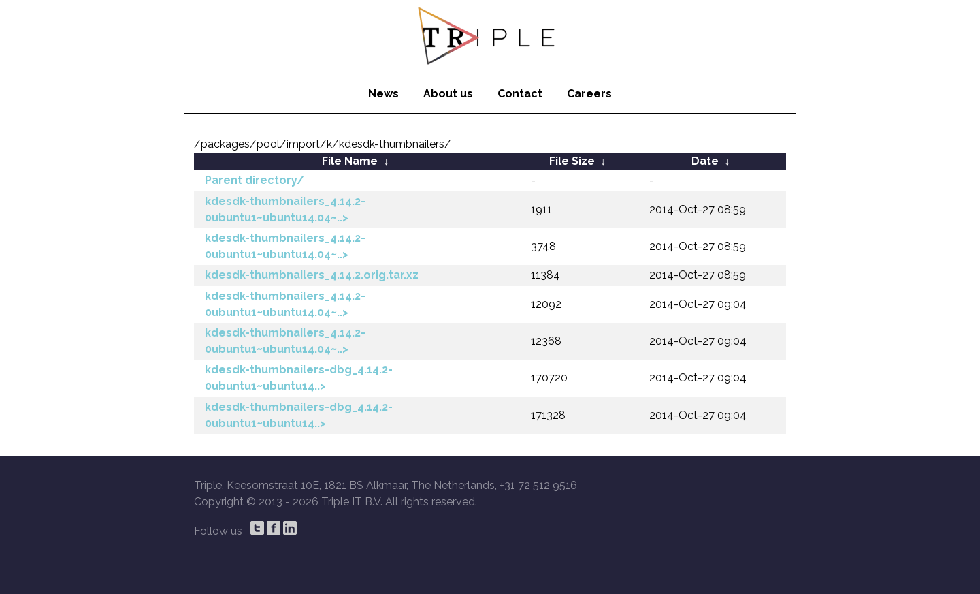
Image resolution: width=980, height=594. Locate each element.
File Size (572, 161)
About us (448, 93)
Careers (589, 93)
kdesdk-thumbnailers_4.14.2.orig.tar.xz (312, 274)
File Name (350, 161)
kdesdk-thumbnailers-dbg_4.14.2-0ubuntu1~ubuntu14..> (299, 377)
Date (705, 161)
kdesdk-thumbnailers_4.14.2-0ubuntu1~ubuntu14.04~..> (285, 209)
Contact (519, 93)
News (383, 93)
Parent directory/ (254, 180)
